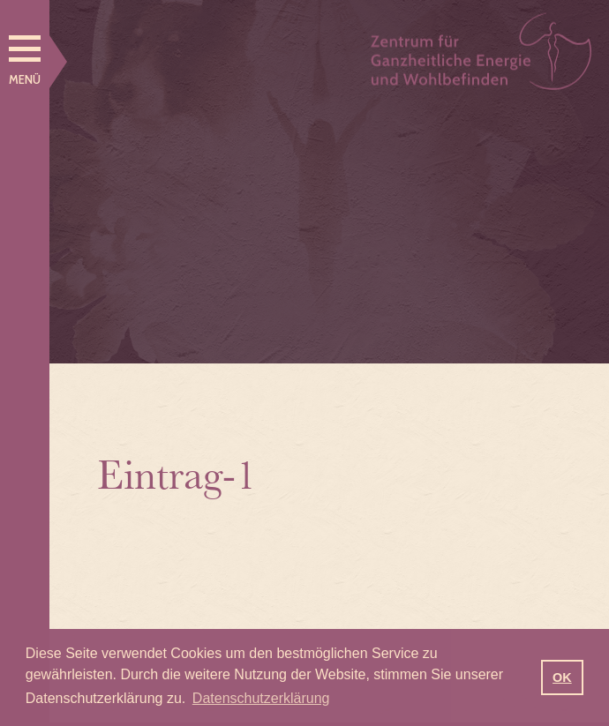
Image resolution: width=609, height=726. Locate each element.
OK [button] (562, 677)
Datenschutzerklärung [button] (261, 698)
